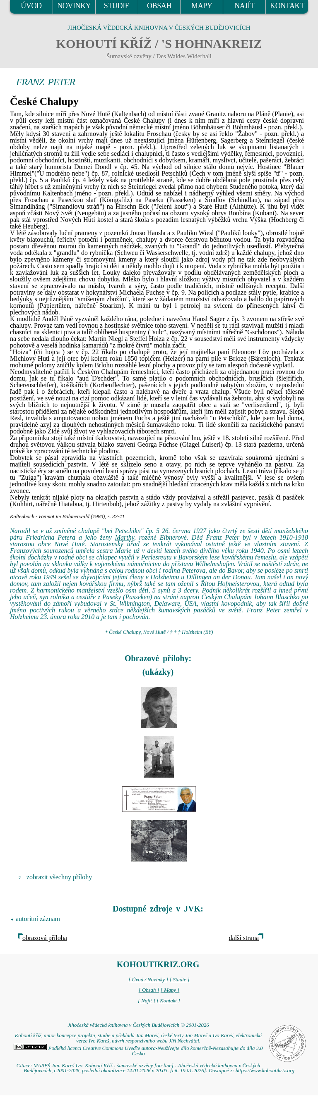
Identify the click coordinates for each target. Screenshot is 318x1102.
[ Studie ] (179, 980)
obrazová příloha (44, 937)
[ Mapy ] (170, 990)
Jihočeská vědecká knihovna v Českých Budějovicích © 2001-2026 (138, 1025)
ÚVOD (31, 6)
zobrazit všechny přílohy (59, 877)
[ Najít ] (146, 1001)
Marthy (124, 537)
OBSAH (159, 6)
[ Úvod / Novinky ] (148, 980)
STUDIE (117, 6)
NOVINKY (74, 6)
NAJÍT (244, 6)
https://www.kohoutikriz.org (265, 1070)
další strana (244, 937)
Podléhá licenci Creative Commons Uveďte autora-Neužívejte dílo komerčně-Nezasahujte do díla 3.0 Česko (138, 1051)
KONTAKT (287, 6)
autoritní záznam (38, 918)
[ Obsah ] (149, 990)
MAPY (201, 6)
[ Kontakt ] (168, 1001)
